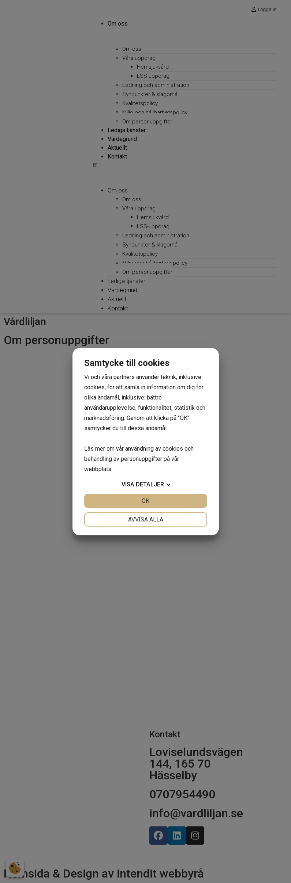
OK (145, 500)
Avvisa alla (145, 519)
